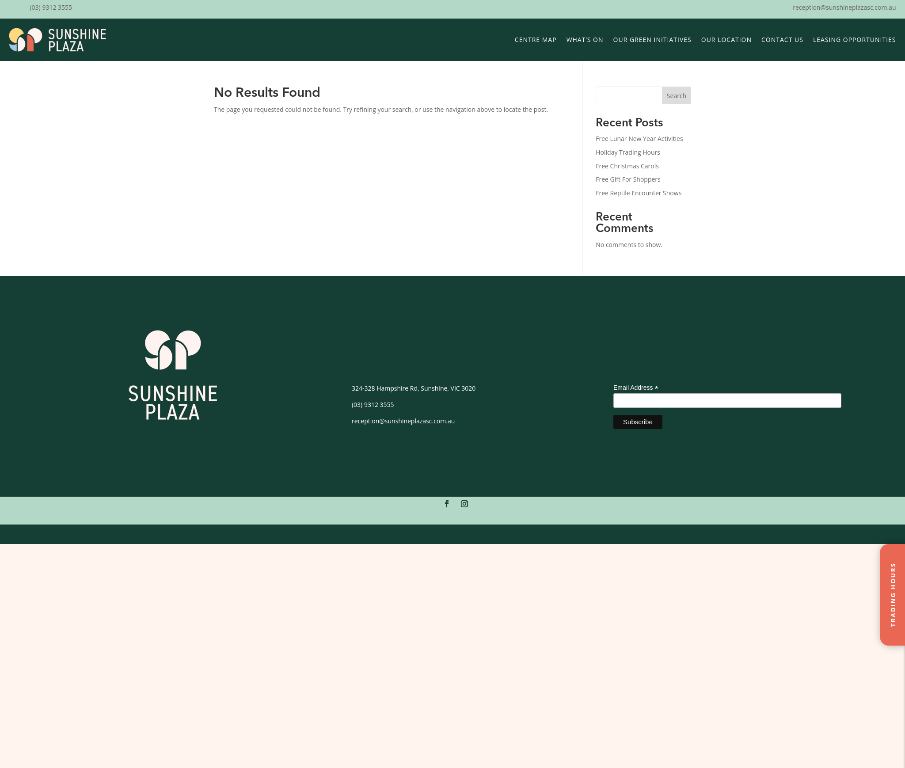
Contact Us (782, 39)
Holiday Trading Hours (628, 152)
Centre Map (536, 39)
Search (676, 95)
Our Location (726, 39)
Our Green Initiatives (652, 39)
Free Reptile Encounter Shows (638, 193)
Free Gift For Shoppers (628, 179)
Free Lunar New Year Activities (639, 138)
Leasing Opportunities (854, 39)
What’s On (585, 39)
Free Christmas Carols (627, 166)
